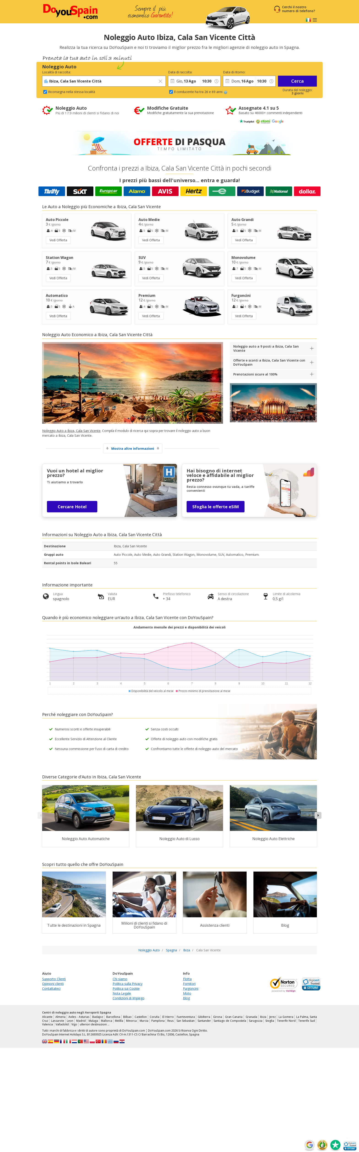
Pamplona (158, 1021)
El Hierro (168, 1017)
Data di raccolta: (180, 72)
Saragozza (255, 1021)
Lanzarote (57, 1021)
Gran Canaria (233, 1017)
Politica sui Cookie (126, 988)
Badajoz (97, 1017)
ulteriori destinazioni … (94, 1024)
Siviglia (269, 1021)
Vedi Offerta (58, 240)
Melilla (119, 1021)
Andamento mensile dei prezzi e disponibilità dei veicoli (179, 627)
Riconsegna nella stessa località (71, 92)
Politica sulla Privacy (127, 984)
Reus (170, 1021)
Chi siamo (120, 979)
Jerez (272, 1017)
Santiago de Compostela (230, 1021)
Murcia (144, 1021)
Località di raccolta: (56, 72)
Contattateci (51, 988)
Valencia (47, 1024)
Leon (70, 1021)
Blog (186, 998)
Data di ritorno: (234, 72)
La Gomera (286, 1017)
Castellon (141, 1017)
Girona (217, 1017)
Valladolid (62, 1024)
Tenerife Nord (286, 1021)
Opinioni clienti (53, 984)
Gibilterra (204, 1017)
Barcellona (113, 1017)
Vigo (74, 1024)
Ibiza (263, 1017)
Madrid (81, 1021)
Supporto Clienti (54, 979)
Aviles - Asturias (78, 1017)
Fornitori (189, 984)
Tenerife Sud (306, 1021)
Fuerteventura (186, 1017)
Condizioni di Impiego (128, 998)
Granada (251, 1017)
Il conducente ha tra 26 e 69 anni (200, 92)
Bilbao (127, 1017)
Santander (204, 1021)
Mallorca (106, 1021)
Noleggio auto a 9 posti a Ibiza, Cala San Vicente (266, 348)
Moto (187, 993)
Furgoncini (190, 988)
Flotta (187, 979)
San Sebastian (186, 1021)
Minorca (131, 1021)
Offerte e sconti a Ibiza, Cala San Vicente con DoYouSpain (269, 362)
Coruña (154, 1017)
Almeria (60, 1017)
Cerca (297, 81)
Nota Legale (122, 993)
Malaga (93, 1021)
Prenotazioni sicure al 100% (255, 374)
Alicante (47, 1017)
